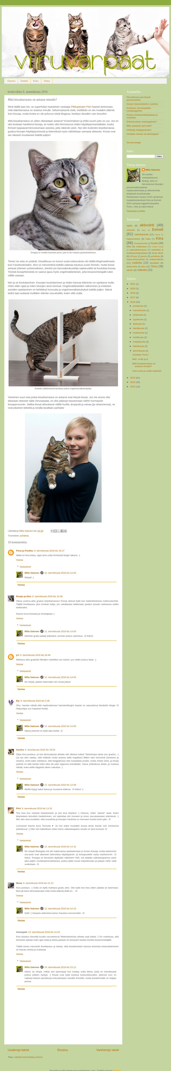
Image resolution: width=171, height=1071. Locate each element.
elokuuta (137, 324)
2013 (133, 386)
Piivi (18, 808)
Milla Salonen (32, 573)
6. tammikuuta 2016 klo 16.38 (47, 596)
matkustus (141, 246)
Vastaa (19, 560)
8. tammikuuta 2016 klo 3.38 (35, 701)
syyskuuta (138, 319)
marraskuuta (139, 310)
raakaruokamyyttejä (136, 259)
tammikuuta (139, 350)
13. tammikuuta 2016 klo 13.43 (44, 932)
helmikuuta (139, 346)
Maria (19, 883)
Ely (17, 701)
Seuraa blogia (134, 142)
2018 (133, 293)
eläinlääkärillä (142, 234)
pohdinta (24, 535)
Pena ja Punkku (24, 550)
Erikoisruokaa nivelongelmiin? (142, 121)
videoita (142, 269)
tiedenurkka (132, 266)
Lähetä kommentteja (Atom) (28, 1057)
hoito (148, 239)
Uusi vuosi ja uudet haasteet (146, 371)
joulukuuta (138, 306)
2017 (133, 297)
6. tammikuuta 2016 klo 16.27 (49, 550)
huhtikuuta (138, 337)
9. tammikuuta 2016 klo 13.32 (37, 808)
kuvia (154, 243)
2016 (133, 302)
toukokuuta (139, 332)
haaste (157, 235)
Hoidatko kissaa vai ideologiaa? (143, 134)
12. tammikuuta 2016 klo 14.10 (60, 846)
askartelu (131, 230)
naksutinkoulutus (138, 250)
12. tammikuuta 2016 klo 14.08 (60, 785)
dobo (144, 230)
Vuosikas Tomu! (140, 354)
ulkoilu (130, 270)
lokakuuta (138, 315)
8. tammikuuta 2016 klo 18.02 (40, 749)
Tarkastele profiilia (136, 211)
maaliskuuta (139, 341)
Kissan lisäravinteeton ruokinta (142, 104)
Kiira (35, 80)
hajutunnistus (133, 239)
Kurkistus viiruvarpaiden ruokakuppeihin (139, 109)
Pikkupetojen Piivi (81, 106)
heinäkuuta (139, 328)
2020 (133, 288)
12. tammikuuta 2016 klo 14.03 (60, 573)
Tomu (47, 80)
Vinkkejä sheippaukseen (139, 130)
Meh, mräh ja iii (140, 359)
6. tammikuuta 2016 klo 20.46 (35, 655)
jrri (17, 655)
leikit (129, 246)
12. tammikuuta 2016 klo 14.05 (60, 726)
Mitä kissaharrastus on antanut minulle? (143, 365)
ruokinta (137, 262)
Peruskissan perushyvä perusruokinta (138, 98)
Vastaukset (25, 566)
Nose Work (157, 253)
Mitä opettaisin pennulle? (139, 126)
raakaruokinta (156, 259)
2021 (133, 284)
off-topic (133, 256)
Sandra (20, 749)
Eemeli (24, 80)
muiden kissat (157, 247)
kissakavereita (140, 243)
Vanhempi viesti (107, 1050)
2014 (133, 382)
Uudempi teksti (18, 1050)
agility (130, 225)
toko (143, 266)
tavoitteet (154, 263)
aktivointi (147, 225)
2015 (133, 377)
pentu (144, 256)
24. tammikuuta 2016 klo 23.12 (60, 967)
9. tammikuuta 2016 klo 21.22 (38, 883)
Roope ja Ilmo (23, 596)
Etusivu (11, 80)
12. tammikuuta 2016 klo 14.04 (60, 631)
